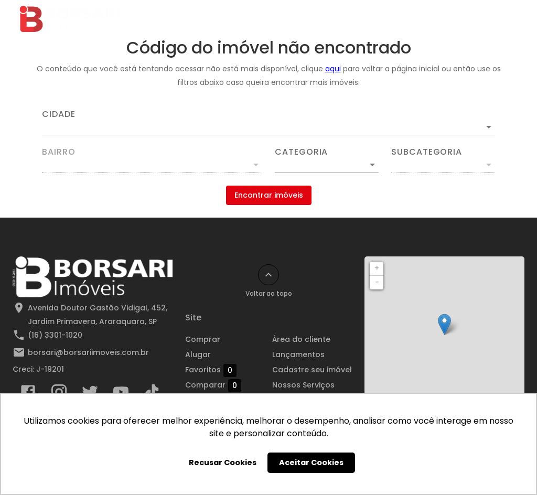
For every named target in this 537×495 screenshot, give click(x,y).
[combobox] (268, 122)
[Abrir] (488, 127)
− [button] (377, 282)
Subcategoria (426, 152)
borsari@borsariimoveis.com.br (88, 352)
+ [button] (376, 268)
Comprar (202, 339)
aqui (333, 68)
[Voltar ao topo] (268, 274)
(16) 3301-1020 (55, 335)
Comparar (213, 385)
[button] (327, 164)
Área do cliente (301, 339)
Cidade (59, 114)
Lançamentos (298, 354)
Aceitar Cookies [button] (311, 462)
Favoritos (211, 370)
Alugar (198, 354)
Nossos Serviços (303, 385)
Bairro (59, 152)
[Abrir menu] (502, 19)
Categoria (301, 152)
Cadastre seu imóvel (312, 369)
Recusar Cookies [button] (222, 462)
